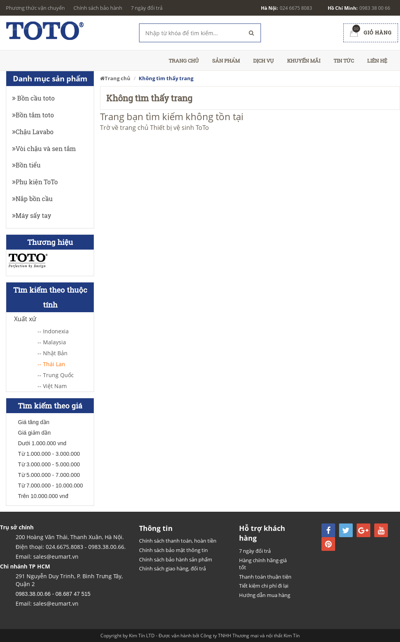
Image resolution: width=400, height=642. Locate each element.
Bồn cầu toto (33, 98)
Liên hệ (377, 60)
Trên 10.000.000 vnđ (43, 496)
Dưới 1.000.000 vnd (42, 443)
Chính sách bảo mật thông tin (173, 550)
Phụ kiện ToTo (35, 182)
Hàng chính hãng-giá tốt (263, 564)
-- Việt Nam (52, 386)
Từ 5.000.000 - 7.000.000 (49, 475)
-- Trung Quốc (56, 375)
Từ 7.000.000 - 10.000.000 (50, 485)
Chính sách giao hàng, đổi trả (172, 568)
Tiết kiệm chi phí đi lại (263, 585)
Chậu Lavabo (33, 132)
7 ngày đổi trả (146, 7)
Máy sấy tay (31, 215)
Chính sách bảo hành (97, 7)
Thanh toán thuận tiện (265, 576)
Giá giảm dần (34, 433)
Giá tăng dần (33, 422)
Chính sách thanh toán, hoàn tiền (177, 540)
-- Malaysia (52, 342)
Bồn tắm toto (33, 115)
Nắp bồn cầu (32, 198)
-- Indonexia (53, 331)
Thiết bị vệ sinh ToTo (179, 127)
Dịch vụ (263, 60)
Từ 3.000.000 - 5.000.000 (49, 464)
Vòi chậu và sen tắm (44, 148)
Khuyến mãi (303, 60)
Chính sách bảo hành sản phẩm (175, 559)
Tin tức (344, 60)
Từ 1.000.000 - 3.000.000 (49, 454)
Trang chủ (184, 60)
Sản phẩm (226, 60)
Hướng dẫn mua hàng (264, 595)
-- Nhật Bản (53, 353)
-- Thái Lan (51, 364)
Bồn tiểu (26, 165)
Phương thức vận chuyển (35, 7)
